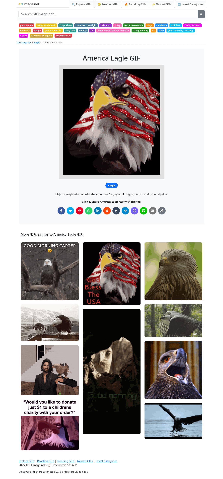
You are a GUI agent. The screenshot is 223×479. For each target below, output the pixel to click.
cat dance (176, 25)
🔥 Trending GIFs (135, 4)
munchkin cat (100, 37)
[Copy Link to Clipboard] (162, 213)
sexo (199, 31)
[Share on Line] (143, 213)
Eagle (37, 45)
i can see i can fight (93, 25)
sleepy (61, 31)
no (122, 31)
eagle (111, 188)
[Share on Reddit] (107, 213)
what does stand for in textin (145, 31)
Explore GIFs (26, 461)
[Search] (201, 14)
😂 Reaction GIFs (108, 4)
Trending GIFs (65, 461)
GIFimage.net (24, 45)
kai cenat (114, 25)
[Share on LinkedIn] (98, 213)
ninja (163, 25)
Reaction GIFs (45, 461)
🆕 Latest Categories (190, 4)
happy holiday (175, 31)
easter (56, 37)
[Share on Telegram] (125, 213)
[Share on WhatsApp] (88, 213)
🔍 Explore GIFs (82, 4)
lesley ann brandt (49, 25)
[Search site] (108, 14)
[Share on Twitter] (70, 213)
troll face (192, 25)
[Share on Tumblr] (116, 213)
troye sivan (70, 25)
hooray (112, 31)
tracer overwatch (146, 25)
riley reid (98, 31)
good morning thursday (34, 37)
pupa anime (27, 25)
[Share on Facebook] (61, 213)
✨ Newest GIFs (161, 4)
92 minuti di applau (76, 37)
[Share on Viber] (134, 213)
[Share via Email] (152, 213)
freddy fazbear (28, 31)
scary (128, 25)
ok (189, 31)
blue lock (47, 31)
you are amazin (79, 31)
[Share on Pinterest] (79, 213)
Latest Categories (106, 461)
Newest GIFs (85, 461)
